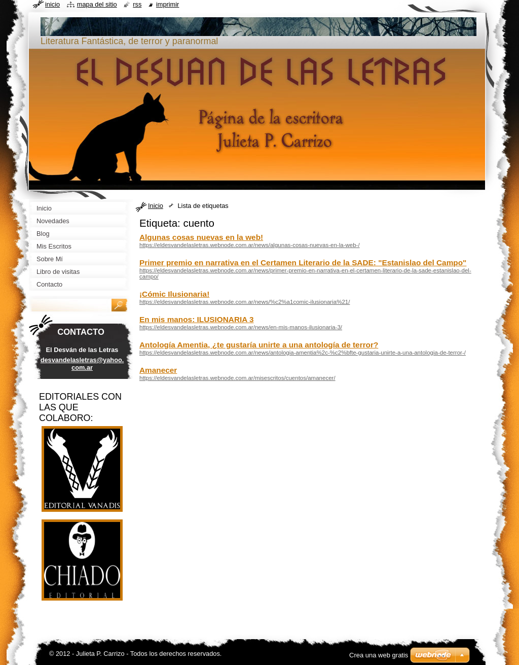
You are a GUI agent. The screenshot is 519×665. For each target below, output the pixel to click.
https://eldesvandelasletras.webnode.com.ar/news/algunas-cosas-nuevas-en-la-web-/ (249, 245)
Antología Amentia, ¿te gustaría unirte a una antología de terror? (258, 344)
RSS (137, 4)
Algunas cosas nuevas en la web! (201, 237)
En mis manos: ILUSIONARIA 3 (196, 319)
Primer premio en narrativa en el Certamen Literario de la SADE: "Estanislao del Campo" (302, 262)
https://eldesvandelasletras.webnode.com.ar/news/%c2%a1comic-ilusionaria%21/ (244, 302)
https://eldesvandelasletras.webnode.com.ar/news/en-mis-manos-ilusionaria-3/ (240, 327)
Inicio (155, 205)
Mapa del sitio (97, 4)
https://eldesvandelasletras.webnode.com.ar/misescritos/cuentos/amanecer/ (237, 378)
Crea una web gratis (378, 655)
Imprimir (167, 4)
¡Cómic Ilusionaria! (174, 294)
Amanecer (158, 370)
